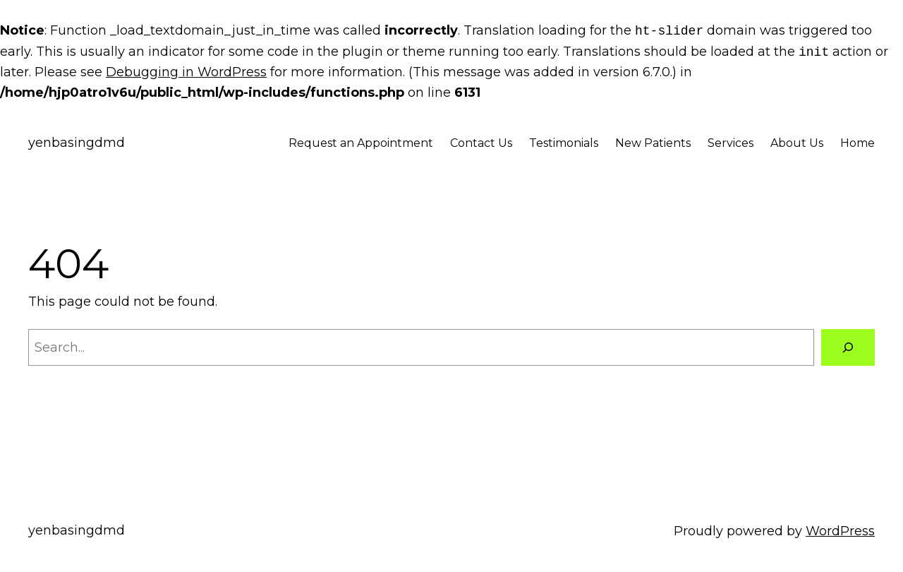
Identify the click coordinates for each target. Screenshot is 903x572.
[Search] (848, 347)
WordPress (840, 531)
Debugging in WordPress (186, 72)
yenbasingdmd (76, 142)
